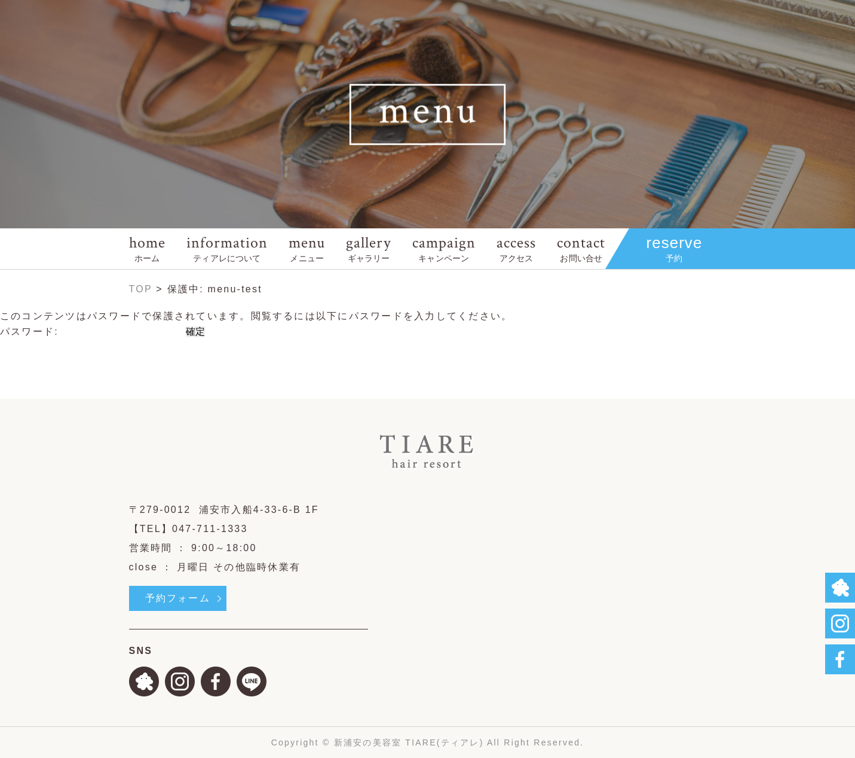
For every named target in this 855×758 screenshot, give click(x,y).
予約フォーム (177, 598)
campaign (444, 248)
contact (581, 248)
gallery (368, 248)
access (516, 248)
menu (307, 248)
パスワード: (91, 331)
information (227, 248)
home (147, 248)
